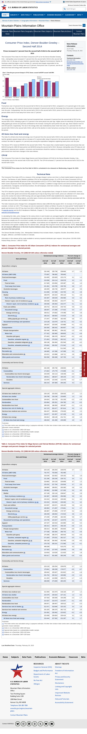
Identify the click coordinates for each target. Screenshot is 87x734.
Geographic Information (29, 21)
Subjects (15, 657)
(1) (3, 425)
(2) (3, 430)
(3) (3, 432)
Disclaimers (59, 683)
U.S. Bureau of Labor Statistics (23, 7)
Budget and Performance (43, 670)
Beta (83, 657)
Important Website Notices (62, 694)
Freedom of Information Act (64, 671)
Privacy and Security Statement (62, 678)
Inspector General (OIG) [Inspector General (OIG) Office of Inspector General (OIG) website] (43, 667)
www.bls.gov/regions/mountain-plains (75, 64)
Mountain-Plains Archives (62, 31)
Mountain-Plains (44, 21)
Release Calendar (73, 5)
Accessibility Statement (64, 702)
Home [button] (5, 15)
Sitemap (58, 667)
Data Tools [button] (25, 15)
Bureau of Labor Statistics (10, 21)
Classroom (73, 657)
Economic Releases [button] (54, 15)
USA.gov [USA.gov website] (37, 684)
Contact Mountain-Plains (19, 715)
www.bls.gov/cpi (8, 210)
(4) (3, 434)
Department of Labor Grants (42, 675)
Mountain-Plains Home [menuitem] (7, 32)
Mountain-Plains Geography (23, 31)
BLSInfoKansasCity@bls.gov (75, 61)
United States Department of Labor (74, 2)
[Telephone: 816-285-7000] (20, 705)
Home (5, 657)
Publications (40, 657)
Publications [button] (38, 15)
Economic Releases (57, 657)
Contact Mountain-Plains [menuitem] (79, 32)
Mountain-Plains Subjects (43, 31)
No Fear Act (38, 680)
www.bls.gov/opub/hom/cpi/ (10, 212)
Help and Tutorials (62, 699)
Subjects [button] (14, 15)
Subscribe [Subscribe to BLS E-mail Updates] (83, 5)
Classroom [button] (69, 15)
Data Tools (26, 657)
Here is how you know (42, 2)
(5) (3, 436)
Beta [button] (79, 15)
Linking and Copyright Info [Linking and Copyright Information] (63, 687)
